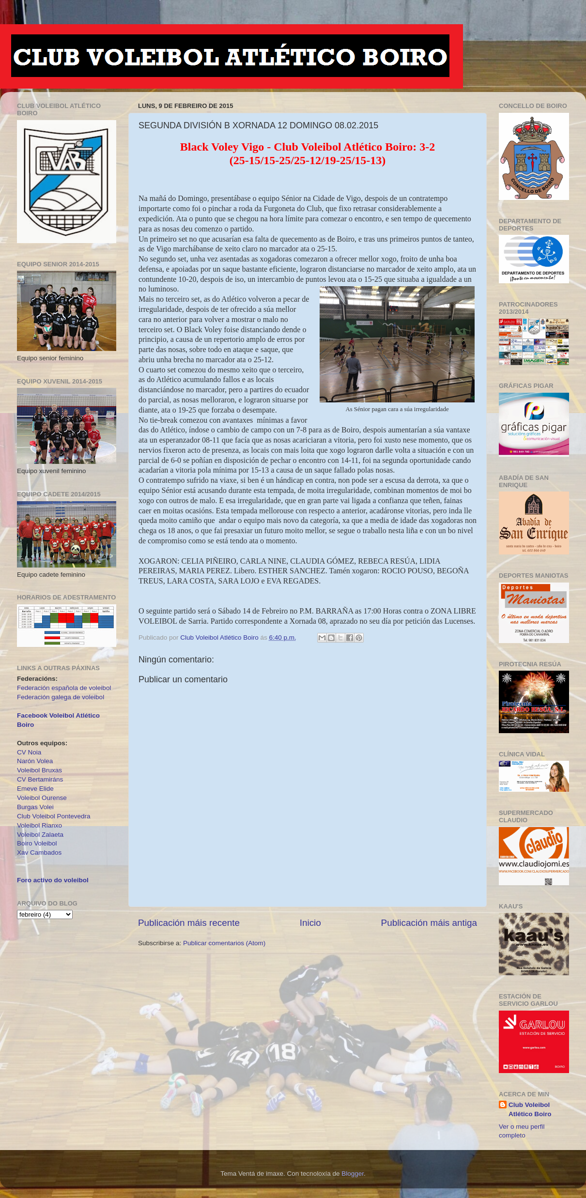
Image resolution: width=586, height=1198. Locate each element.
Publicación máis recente (189, 923)
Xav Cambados (39, 852)
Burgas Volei (35, 807)
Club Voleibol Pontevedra (54, 816)
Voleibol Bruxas (39, 770)
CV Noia (29, 752)
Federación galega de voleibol (60, 697)
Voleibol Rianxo (39, 825)
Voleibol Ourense (42, 797)
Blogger (352, 1173)
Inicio (310, 923)
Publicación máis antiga (429, 923)
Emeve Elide (35, 788)
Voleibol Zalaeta (40, 834)
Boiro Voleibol (37, 843)
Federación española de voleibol (64, 687)
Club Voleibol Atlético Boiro (530, 1109)
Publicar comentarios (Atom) (224, 943)
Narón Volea (35, 761)
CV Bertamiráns (40, 779)
